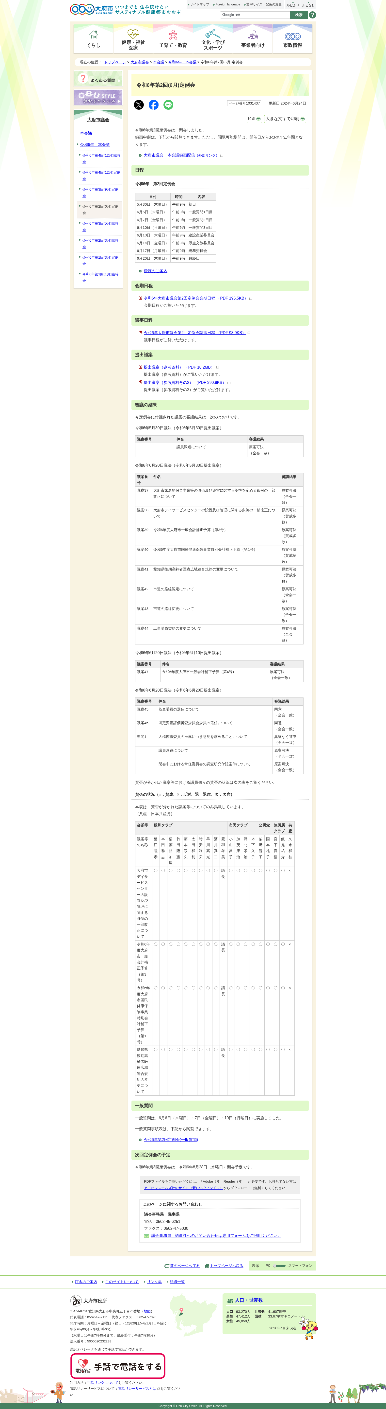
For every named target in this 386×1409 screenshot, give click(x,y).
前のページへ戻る (185, 1266)
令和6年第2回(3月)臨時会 (100, 243)
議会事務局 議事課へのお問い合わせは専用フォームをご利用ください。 (216, 1235)
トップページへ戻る (226, 1266)
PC (268, 1265)
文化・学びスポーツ (213, 45)
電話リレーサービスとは (139, 1389)
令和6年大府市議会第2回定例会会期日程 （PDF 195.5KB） (198, 298)
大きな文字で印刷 (282, 118)
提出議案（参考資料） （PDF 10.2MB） (181, 367)
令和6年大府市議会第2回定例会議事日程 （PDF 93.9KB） (197, 333)
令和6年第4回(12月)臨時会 (101, 158)
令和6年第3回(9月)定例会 (100, 192)
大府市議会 (139, 62)
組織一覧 (177, 1282)
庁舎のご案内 (86, 1282)
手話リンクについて (102, 1383)
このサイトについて (122, 1282)
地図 (147, 1311)
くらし (93, 45)
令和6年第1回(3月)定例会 (100, 260)
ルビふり (293, 5)
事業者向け (253, 45)
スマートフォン (300, 1265)
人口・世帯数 (249, 1300)
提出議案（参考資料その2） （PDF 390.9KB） (187, 382)
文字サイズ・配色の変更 (264, 4)
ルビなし (308, 5)
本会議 (158, 62)
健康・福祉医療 (133, 45)
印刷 (251, 119)
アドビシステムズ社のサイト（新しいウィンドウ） (183, 1188)
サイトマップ (199, 4)
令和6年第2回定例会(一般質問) (171, 1140)
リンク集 (154, 1282)
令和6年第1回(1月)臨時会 (100, 277)
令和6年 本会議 (182, 62)
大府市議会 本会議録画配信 (183, 155)
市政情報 (292, 45)
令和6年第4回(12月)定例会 (101, 175)
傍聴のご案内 (155, 271)
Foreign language (227, 4)
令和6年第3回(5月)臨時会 (100, 226)
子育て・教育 (173, 45)
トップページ (115, 62)
